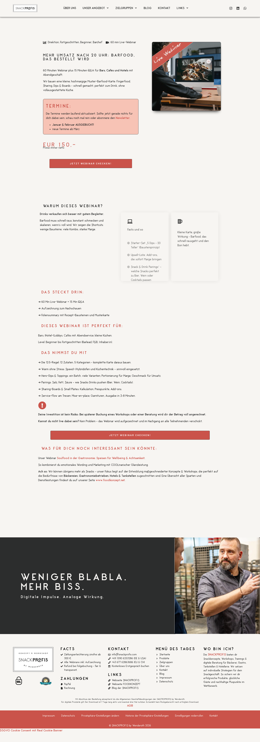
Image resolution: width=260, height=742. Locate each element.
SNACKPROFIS (217, 654)
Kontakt (214, 715)
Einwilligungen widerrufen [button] (189, 715)
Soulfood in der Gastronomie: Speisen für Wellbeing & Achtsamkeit (101, 458)
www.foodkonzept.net (110, 480)
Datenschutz (68, 715)
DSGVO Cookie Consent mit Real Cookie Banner (31, 730)
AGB (130, 706)
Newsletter (123, 118)
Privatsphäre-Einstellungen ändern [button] (100, 715)
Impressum (48, 715)
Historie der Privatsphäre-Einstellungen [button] (147, 715)
